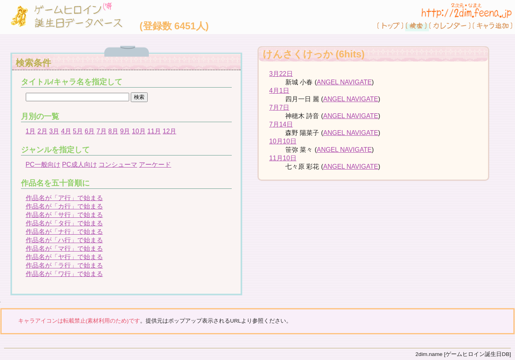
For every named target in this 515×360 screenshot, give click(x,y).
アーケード (155, 164)
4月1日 (279, 90)
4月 (66, 131)
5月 (78, 131)
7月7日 (279, 107)
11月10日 (283, 158)
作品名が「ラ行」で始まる (64, 265)
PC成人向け (79, 164)
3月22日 (281, 73)
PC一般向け (43, 164)
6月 (89, 131)
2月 (42, 131)
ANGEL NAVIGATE (344, 82)
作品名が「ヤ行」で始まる (64, 257)
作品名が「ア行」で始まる (64, 197)
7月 (102, 131)
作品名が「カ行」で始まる (64, 206)
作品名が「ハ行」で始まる (64, 240)
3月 (54, 131)
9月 (125, 131)
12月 (169, 131)
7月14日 (281, 124)
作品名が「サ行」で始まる (64, 214)
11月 (154, 131)
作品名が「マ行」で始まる (64, 248)
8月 (113, 131)
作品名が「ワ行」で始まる (64, 273)
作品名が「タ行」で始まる (64, 223)
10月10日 (283, 141)
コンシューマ (118, 164)
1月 (31, 131)
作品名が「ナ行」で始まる (64, 231)
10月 (139, 131)
